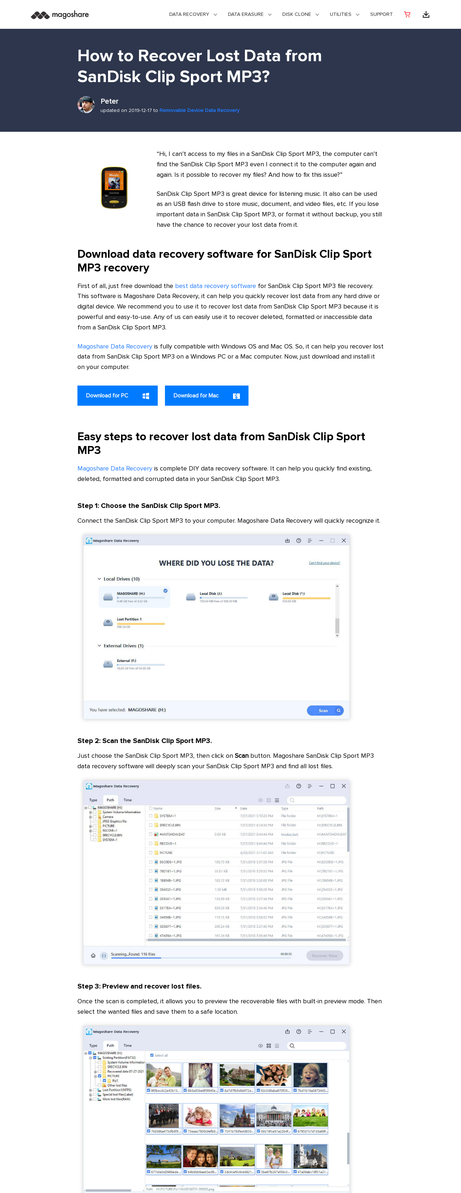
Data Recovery (189, 14)
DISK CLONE (296, 14)
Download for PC (117, 396)
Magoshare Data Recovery (114, 346)
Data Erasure (246, 14)
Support (381, 14)
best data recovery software (215, 286)
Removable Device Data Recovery (200, 110)
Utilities (341, 14)
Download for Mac (207, 396)
